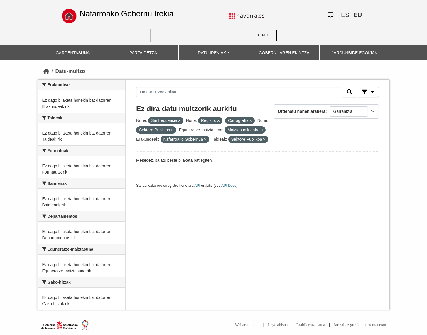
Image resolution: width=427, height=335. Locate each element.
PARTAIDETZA (143, 52)
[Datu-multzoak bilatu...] (239, 92)
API (197, 185)
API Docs (228, 185)
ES (345, 14)
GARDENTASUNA (73, 52)
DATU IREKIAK (212, 52)
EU (357, 14)
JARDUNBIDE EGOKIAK (354, 52)
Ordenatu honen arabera (301, 111)
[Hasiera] (46, 71)
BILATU (262, 35)
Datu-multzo (70, 71)
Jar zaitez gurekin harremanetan (360, 325)
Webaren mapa (247, 325)
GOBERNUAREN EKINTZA (284, 52)
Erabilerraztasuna (310, 325)
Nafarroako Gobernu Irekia (127, 13)
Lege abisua (278, 325)
